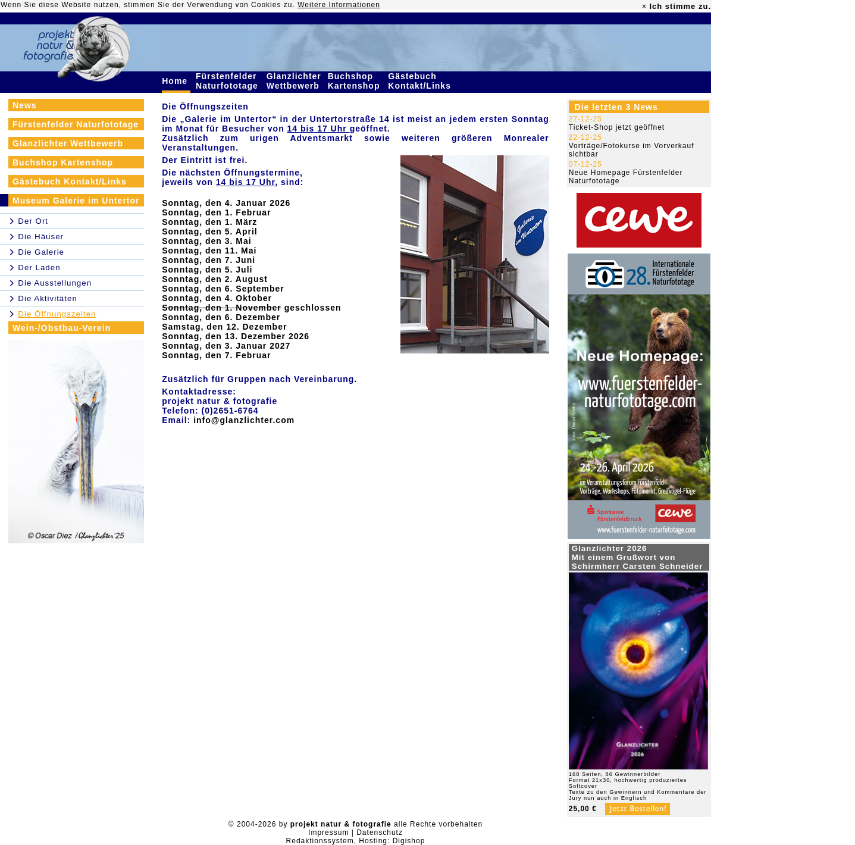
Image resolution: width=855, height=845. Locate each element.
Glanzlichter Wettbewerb (294, 80)
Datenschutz (379, 832)
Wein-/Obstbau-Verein (61, 328)
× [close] (644, 6)
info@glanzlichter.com (244, 420)
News (24, 105)
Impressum (328, 832)
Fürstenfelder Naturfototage (228, 80)
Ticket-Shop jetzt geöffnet (617, 127)
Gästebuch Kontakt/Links (420, 80)
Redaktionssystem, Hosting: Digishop (355, 841)
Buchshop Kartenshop (355, 80)
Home (176, 81)
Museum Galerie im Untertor (76, 200)
